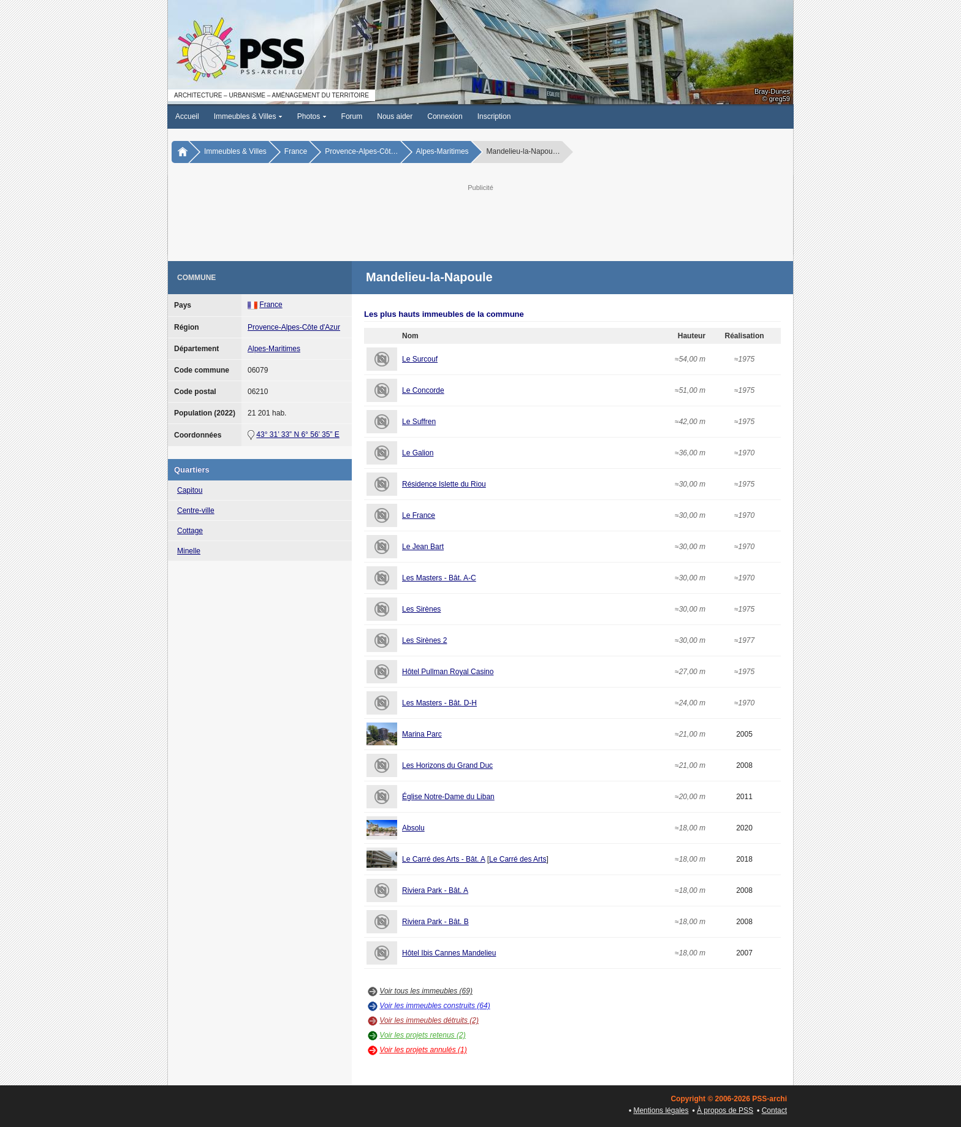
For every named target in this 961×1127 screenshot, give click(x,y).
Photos (312, 116)
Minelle (188, 551)
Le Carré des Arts (517, 859)
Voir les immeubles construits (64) (434, 1005)
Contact (774, 1110)
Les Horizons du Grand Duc (447, 765)
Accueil (187, 116)
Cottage (190, 530)
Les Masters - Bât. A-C (439, 578)
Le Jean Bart (423, 546)
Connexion (444, 116)
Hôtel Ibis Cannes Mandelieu (449, 953)
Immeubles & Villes (248, 116)
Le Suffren (419, 421)
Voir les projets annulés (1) (422, 1049)
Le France (418, 515)
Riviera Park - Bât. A (435, 890)
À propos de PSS (725, 1110)
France (295, 151)
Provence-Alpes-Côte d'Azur (294, 327)
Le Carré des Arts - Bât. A (443, 859)
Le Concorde (423, 390)
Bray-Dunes (772, 91)
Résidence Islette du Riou (444, 484)
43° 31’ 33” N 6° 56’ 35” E (297, 434)
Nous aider (394, 116)
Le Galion (417, 453)
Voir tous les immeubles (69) (426, 991)
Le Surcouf (420, 359)
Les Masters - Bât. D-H (439, 703)
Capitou (189, 490)
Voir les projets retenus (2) (422, 1035)
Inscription (494, 116)
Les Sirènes (421, 609)
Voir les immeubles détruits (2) (429, 1020)
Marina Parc (422, 734)
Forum (352, 116)
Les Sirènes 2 (424, 640)
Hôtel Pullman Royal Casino (447, 671)
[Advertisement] (480, 221)
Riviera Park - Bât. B (435, 921)
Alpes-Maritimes (442, 151)
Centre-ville (196, 510)
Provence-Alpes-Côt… (361, 151)
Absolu (413, 828)
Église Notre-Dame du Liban (448, 796)
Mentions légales (660, 1110)
